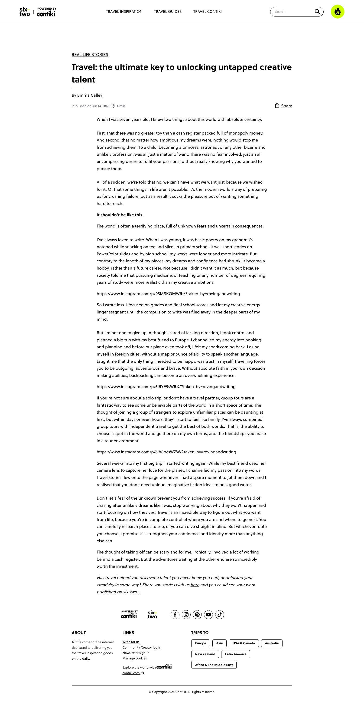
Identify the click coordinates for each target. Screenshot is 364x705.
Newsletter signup (136, 652)
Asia (219, 643)
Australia (272, 643)
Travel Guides (168, 11)
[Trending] (337, 12)
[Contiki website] (129, 614)
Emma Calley (89, 95)
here (195, 585)
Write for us (131, 641)
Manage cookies (135, 658)
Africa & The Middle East (214, 664)
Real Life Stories (90, 54)
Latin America (236, 654)
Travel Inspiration (124, 11)
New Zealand (205, 654)
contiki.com (134, 673)
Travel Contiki (207, 11)
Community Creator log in (142, 647)
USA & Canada (244, 643)
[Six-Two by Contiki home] (25, 11)
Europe (200, 643)
